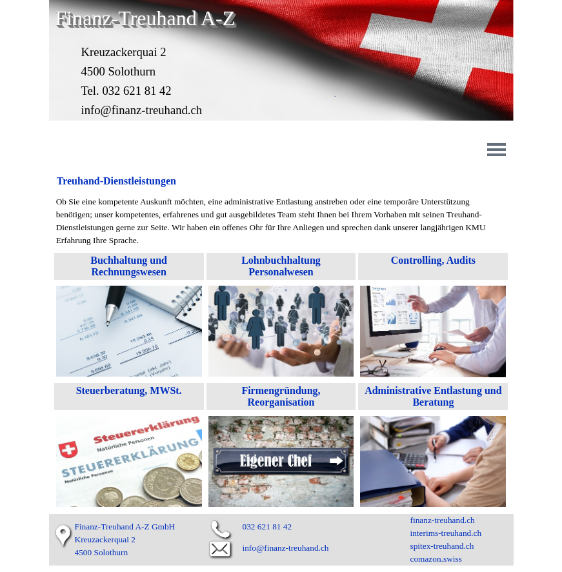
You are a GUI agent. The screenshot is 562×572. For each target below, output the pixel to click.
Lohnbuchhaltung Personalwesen (282, 266)
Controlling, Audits (433, 260)
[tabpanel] (281, 221)
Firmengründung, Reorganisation (282, 396)
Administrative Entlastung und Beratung (435, 396)
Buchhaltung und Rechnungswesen (130, 266)
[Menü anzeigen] (497, 149)
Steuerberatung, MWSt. (129, 390)
